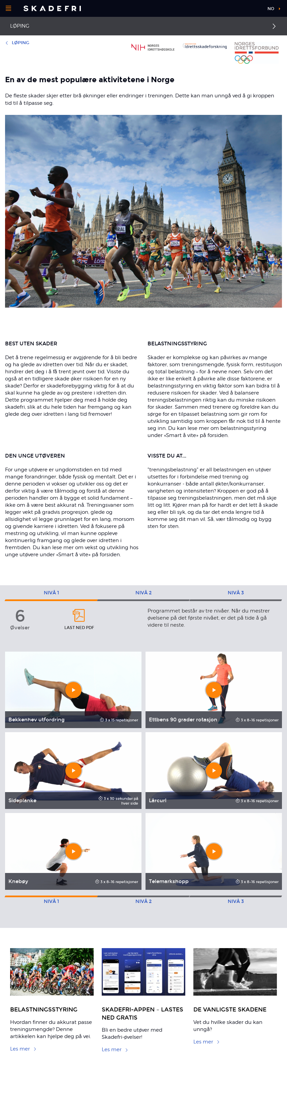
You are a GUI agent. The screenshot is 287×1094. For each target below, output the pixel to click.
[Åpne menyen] (8, 8)
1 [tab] (51, 593)
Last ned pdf (79, 619)
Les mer (23, 1049)
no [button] (270, 8)
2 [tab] (143, 593)
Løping (19, 26)
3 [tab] (236, 593)
